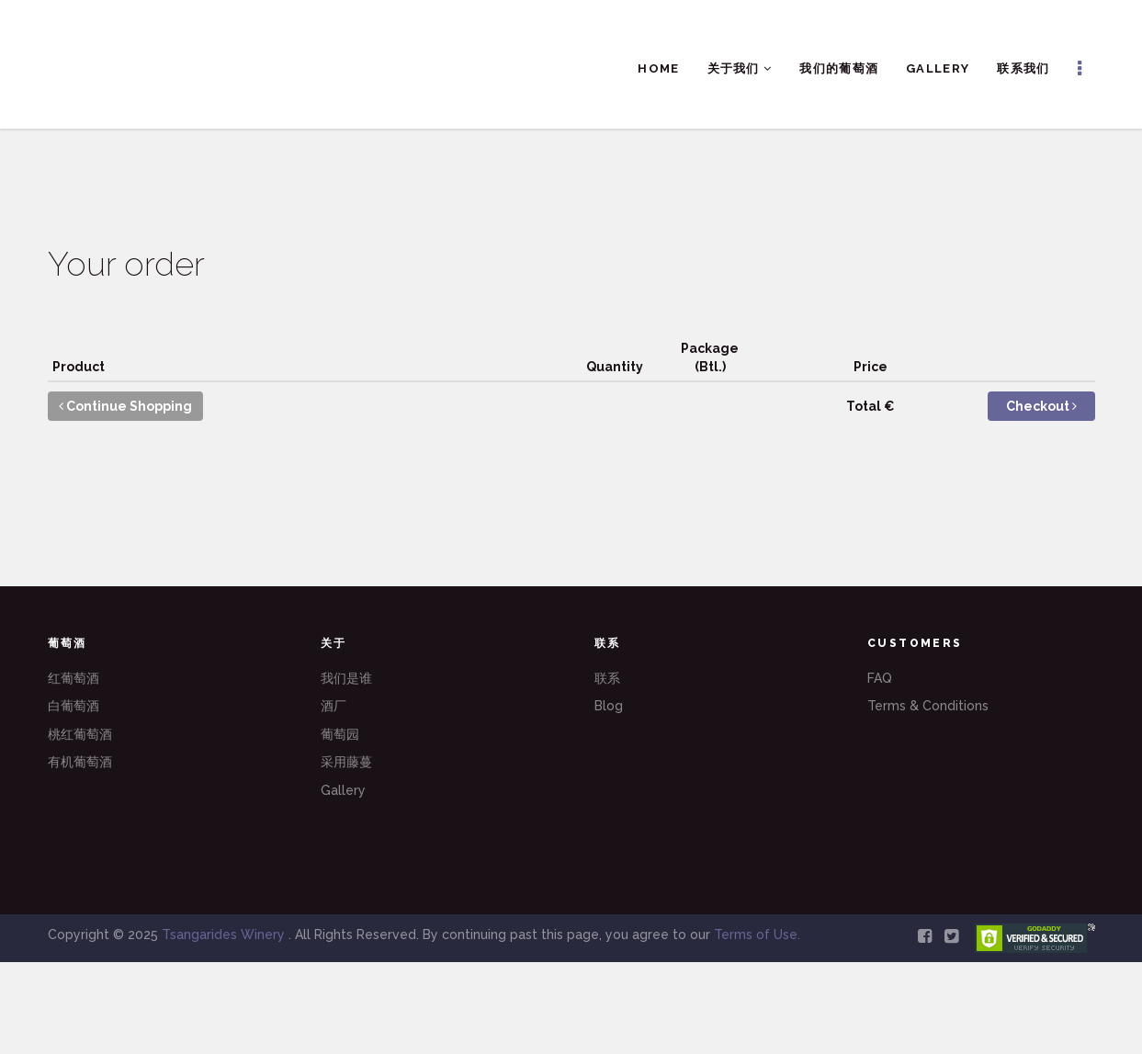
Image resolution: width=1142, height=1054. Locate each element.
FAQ (879, 678)
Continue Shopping (125, 406)
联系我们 (1023, 68)
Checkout (1041, 406)
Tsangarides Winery (225, 934)
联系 (607, 678)
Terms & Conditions (928, 705)
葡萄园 (340, 734)
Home (658, 68)
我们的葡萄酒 (838, 68)
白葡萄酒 (73, 705)
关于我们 (740, 68)
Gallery (937, 68)
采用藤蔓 (346, 761)
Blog (608, 705)
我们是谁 (346, 678)
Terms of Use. (757, 934)
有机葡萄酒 (80, 761)
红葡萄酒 (73, 678)
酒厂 (333, 705)
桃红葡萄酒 (80, 734)
